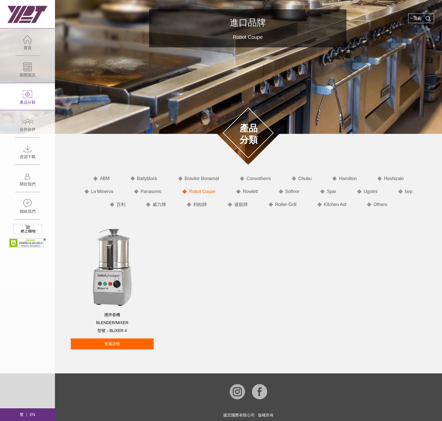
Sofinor (292, 191)
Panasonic (151, 191)
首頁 (27, 45)
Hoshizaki (393, 178)
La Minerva (102, 191)
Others (380, 204)
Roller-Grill (286, 204)
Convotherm (258, 178)
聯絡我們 (27, 209)
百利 (120, 204)
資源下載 (27, 154)
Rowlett (250, 191)
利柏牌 (200, 204)
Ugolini (370, 191)
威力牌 (159, 204)
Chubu (304, 178)
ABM (105, 178)
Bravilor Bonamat (202, 178)
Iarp (409, 191)
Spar (331, 191)
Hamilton (348, 178)
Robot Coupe (202, 191)
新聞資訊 (27, 72)
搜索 (422, 18)
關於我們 (27, 181)
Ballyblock (147, 178)
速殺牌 (241, 204)
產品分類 (27, 99)
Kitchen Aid (335, 204)
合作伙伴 (27, 127)
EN (32, 414)
